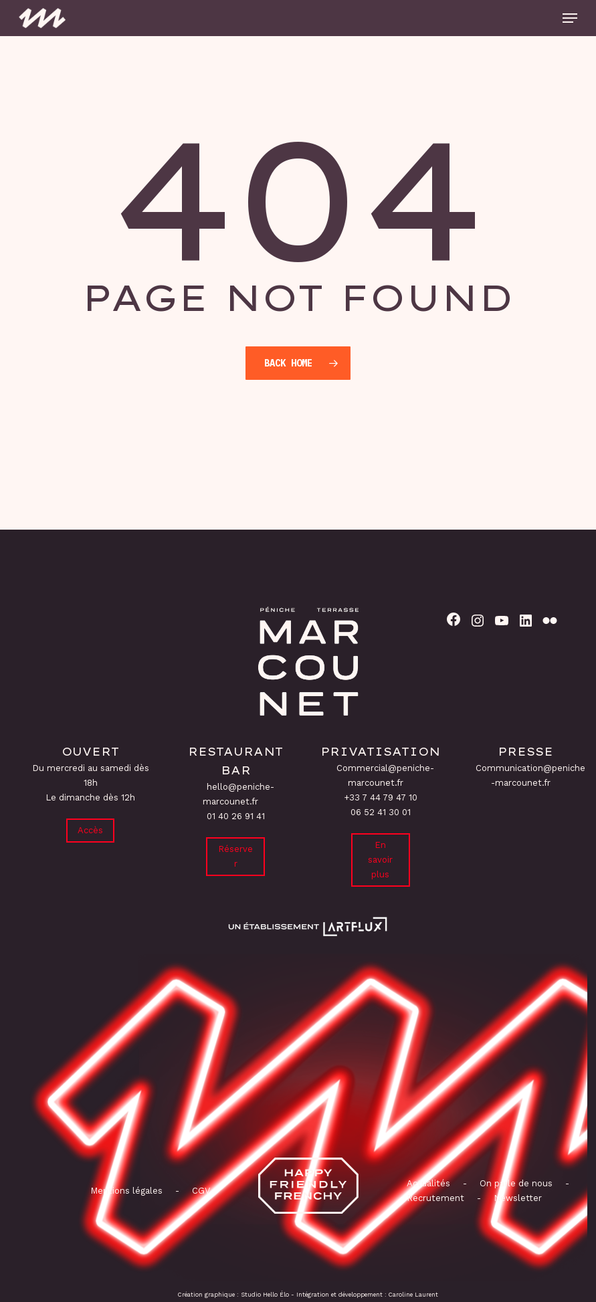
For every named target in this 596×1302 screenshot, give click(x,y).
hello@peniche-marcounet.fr (238, 794)
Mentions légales (126, 1191)
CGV (201, 1191)
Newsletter (518, 1198)
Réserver (235, 856)
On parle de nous (515, 1183)
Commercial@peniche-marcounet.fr (385, 775)
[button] (570, 18)
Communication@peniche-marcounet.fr (530, 775)
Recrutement (435, 1198)
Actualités (428, 1183)
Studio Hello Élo (265, 1294)
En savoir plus (380, 859)
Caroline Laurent (413, 1294)
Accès (90, 830)
